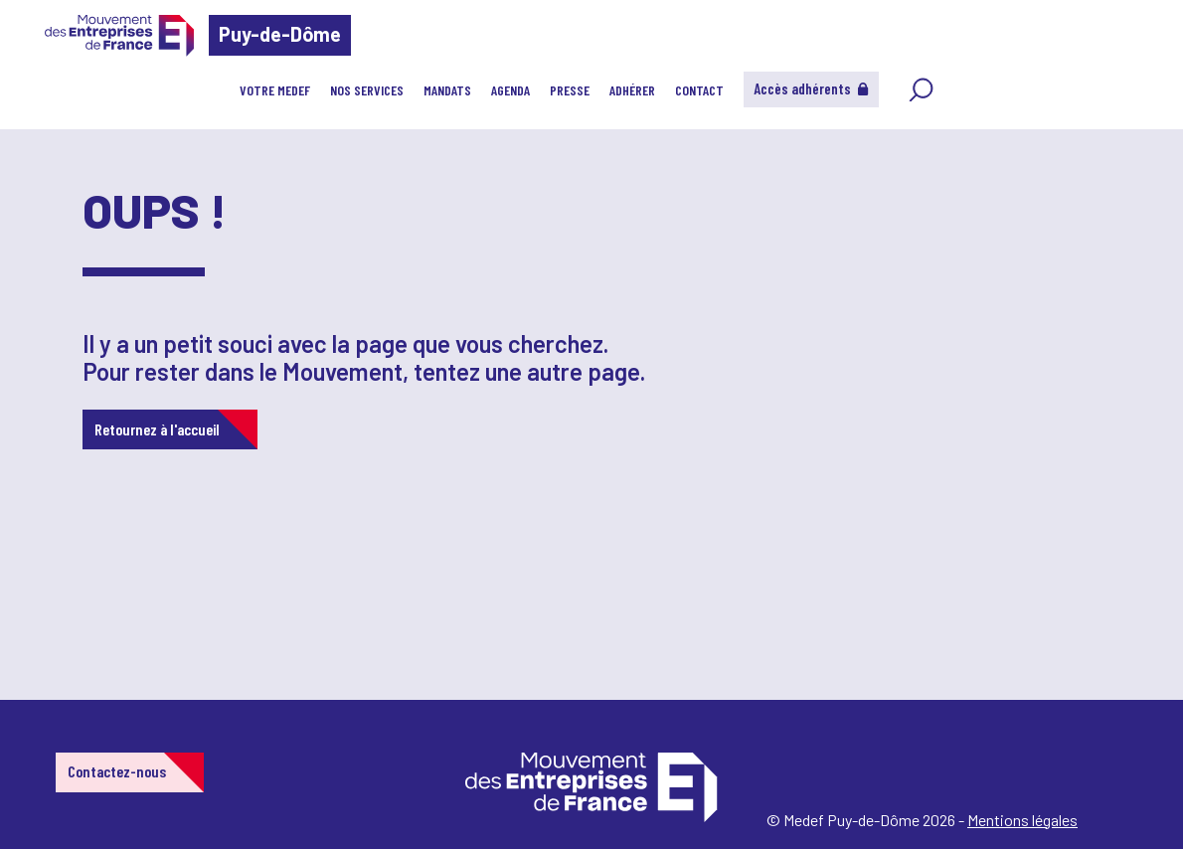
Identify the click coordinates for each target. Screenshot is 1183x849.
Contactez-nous (117, 771)
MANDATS (447, 90)
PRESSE (570, 90)
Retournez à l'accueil (157, 429)
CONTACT (699, 90)
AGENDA (510, 90)
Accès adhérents (811, 88)
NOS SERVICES (367, 90)
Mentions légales (1022, 819)
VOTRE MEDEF (275, 90)
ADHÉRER (632, 90)
